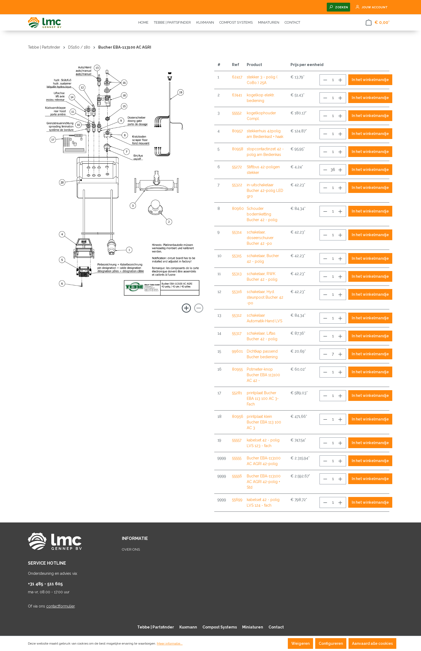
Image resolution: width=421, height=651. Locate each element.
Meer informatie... (170, 643)
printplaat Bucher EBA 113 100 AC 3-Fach (263, 398)
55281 (237, 393)
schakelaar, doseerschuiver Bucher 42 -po (260, 238)
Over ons (131, 549)
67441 (237, 95)
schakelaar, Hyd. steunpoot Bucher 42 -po (265, 297)
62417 (237, 77)
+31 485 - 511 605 (45, 583)
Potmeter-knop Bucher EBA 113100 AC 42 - (263, 375)
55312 (237, 315)
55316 (237, 292)
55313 (237, 274)
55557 (236, 440)
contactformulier (60, 606)
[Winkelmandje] (377, 22)
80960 (238, 208)
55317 (236, 333)
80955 (237, 369)
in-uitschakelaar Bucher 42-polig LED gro (265, 190)
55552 (237, 113)
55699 (237, 500)
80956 (237, 416)
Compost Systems (219, 627)
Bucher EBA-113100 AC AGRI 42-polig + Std (264, 481)
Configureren (331, 643)
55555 (236, 458)
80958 (237, 149)
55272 (237, 167)
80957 (237, 131)
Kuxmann (188, 627)
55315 (236, 256)
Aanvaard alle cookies (372, 643)
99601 (237, 351)
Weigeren (300, 643)
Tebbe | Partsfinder (155, 627)
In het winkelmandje (370, 80)
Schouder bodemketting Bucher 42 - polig (262, 214)
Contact (276, 627)
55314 (237, 232)
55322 (237, 185)
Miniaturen (252, 627)
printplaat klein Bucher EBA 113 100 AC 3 (264, 422)
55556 (237, 476)
